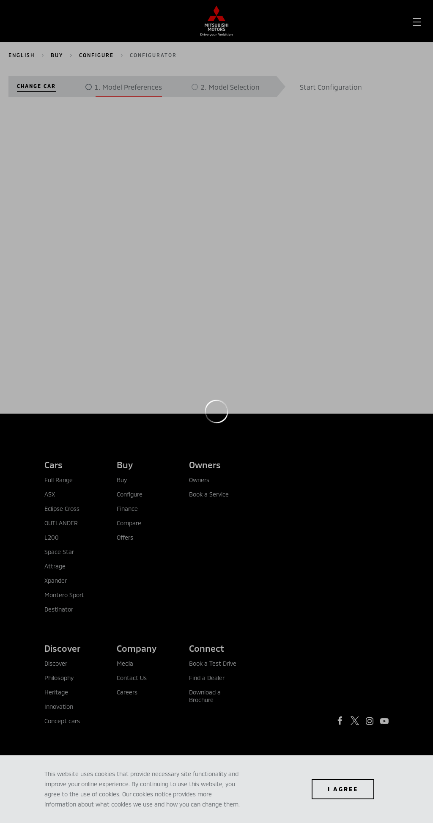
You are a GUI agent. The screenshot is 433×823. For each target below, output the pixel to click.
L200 (51, 537)
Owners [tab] (205, 464)
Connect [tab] (206, 648)
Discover (55, 663)
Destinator (58, 609)
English (21, 55)
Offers (125, 537)
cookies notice (152, 794)
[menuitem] (74, 21)
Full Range (58, 479)
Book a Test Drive (212, 663)
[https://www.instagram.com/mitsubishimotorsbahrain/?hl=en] (369, 721)
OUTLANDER (61, 523)
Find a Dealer (207, 677)
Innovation (58, 706)
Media (125, 663)
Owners (199, 479)
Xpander (55, 580)
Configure (96, 55)
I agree (343, 789)
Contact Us (132, 677)
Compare (129, 523)
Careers (127, 692)
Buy (57, 55)
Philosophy (59, 677)
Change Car (36, 86)
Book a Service (209, 494)
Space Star (59, 551)
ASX (49, 494)
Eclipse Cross (61, 508)
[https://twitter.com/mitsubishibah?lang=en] (355, 720)
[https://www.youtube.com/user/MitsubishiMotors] (384, 721)
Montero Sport (64, 594)
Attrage (55, 566)
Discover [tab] (62, 648)
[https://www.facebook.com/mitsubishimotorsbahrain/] (340, 720)
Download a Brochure (205, 696)
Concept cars (62, 720)
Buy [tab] (125, 464)
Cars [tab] (53, 464)
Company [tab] (136, 648)
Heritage (56, 692)
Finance (127, 508)
